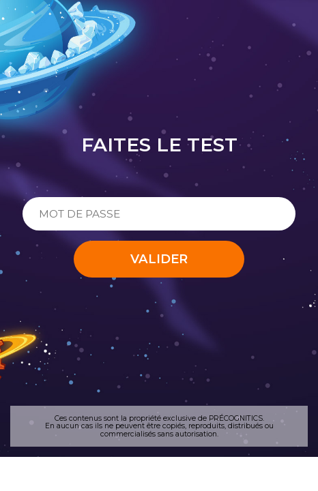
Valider (159, 259)
